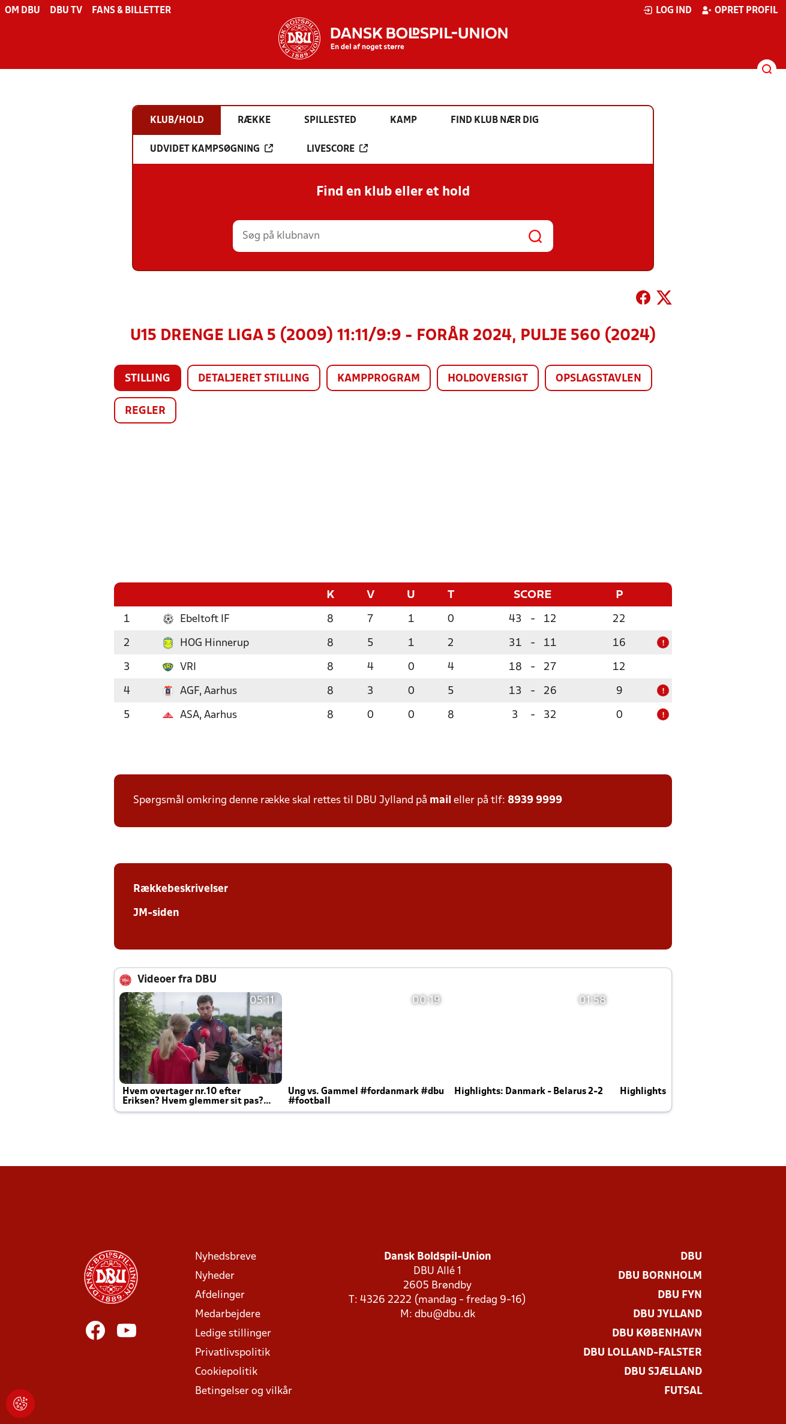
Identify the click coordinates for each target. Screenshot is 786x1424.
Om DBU (22, 11)
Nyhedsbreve (225, 1256)
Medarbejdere (227, 1314)
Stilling (147, 379)
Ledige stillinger (233, 1333)
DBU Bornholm (660, 1275)
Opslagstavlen (598, 379)
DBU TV (66, 11)
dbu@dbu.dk (445, 1314)
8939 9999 (535, 800)
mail (440, 800)
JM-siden (156, 913)
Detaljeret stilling (254, 379)
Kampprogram (378, 379)
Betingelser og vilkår (243, 1391)
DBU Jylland (667, 1314)
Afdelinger (220, 1295)
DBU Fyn (680, 1295)
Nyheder (215, 1275)
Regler (145, 411)
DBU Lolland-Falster (642, 1352)
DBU (691, 1256)
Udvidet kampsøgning (211, 149)
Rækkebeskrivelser (180, 889)
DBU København (657, 1333)
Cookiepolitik (226, 1371)
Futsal (683, 1391)
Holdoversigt (488, 379)
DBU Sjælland (663, 1371)
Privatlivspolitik (232, 1352)
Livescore (337, 149)
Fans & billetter (131, 11)
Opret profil (739, 10)
